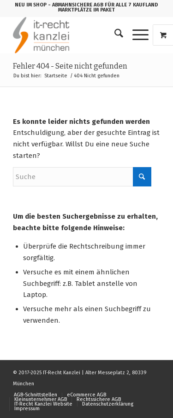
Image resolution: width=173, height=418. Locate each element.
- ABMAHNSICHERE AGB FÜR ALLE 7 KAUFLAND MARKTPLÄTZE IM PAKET (103, 7)
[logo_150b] (72, 35)
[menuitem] (114, 35)
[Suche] (114, 35)
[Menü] (136, 35)
